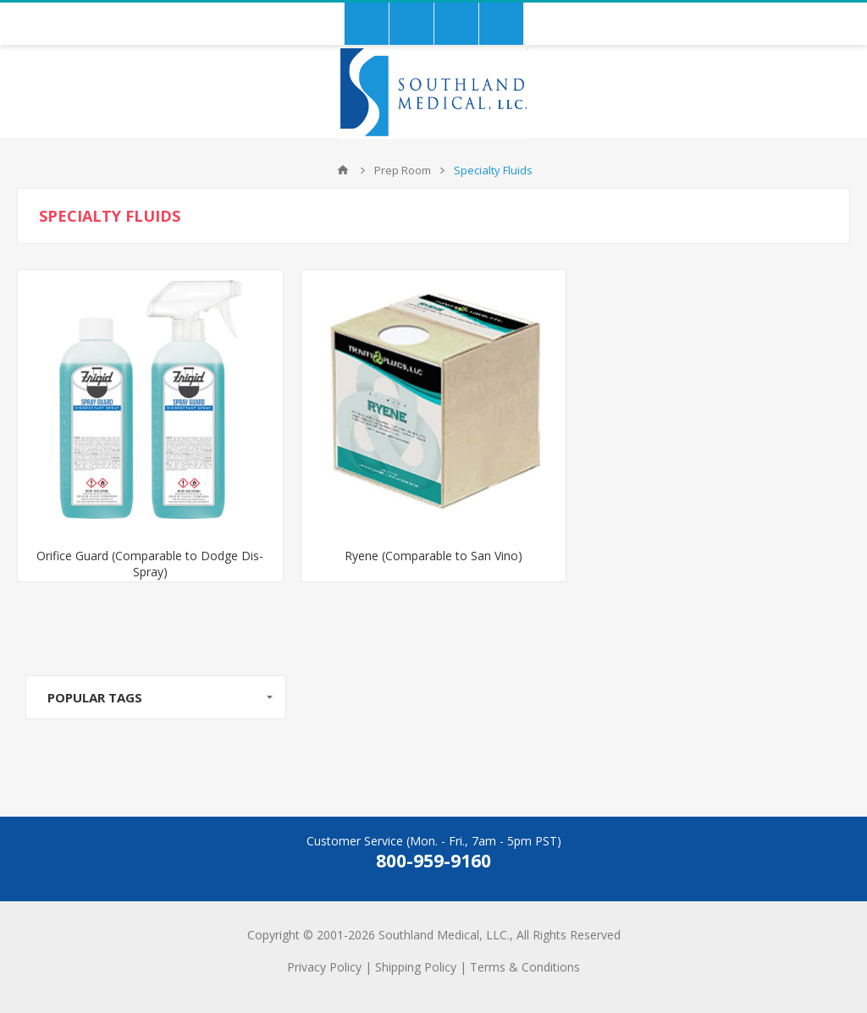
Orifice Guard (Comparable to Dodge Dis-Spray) (149, 564)
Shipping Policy (415, 967)
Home (342, 170)
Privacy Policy (324, 967)
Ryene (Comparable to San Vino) (433, 556)
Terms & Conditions (525, 967)
